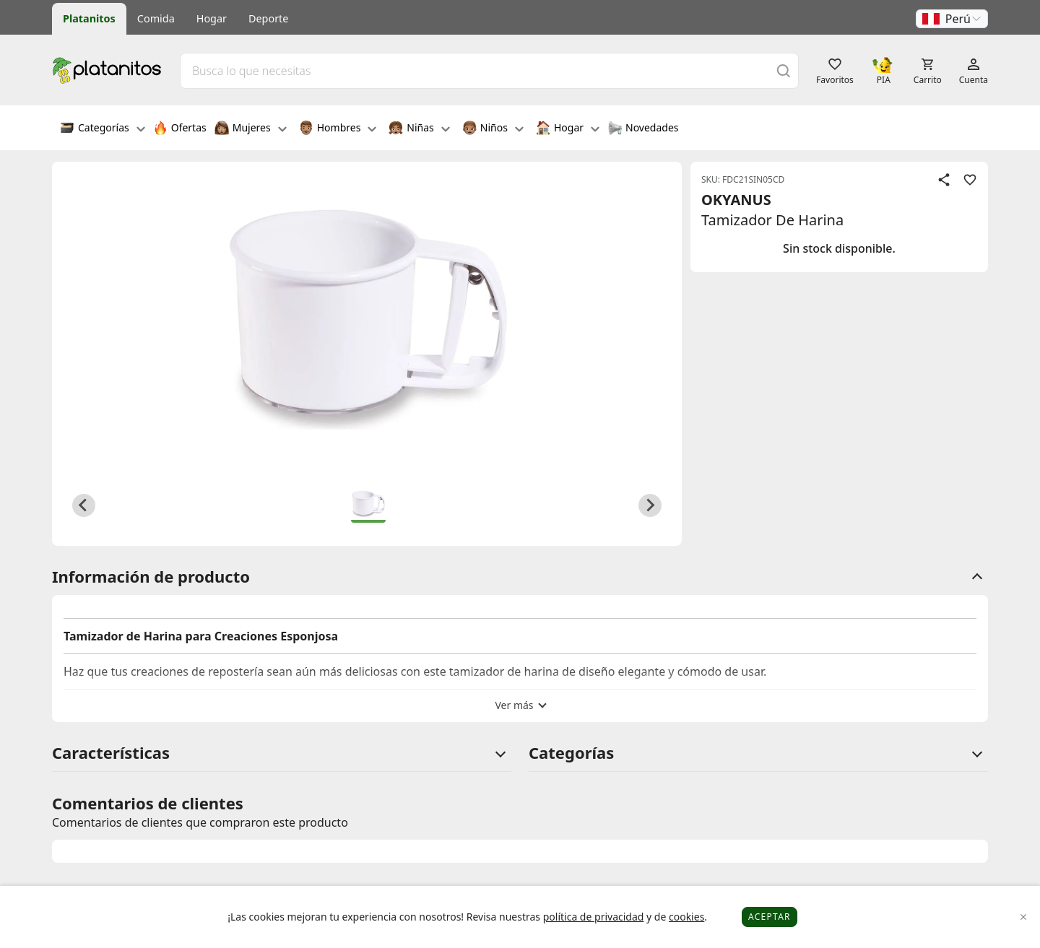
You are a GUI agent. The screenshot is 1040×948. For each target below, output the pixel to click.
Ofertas (180, 129)
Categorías (102, 129)
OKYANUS (736, 199)
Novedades (643, 129)
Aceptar (769, 916)
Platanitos (89, 18)
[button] (952, 18)
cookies (686, 916)
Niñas (419, 129)
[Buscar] (783, 70)
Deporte (268, 18)
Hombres (338, 129)
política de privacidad (593, 916)
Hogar (211, 18)
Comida (156, 18)
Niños (493, 129)
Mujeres (250, 129)
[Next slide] (650, 505)
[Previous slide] (83, 505)
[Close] (1023, 917)
